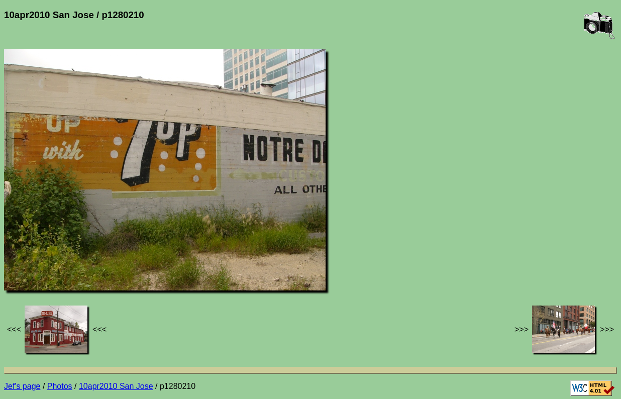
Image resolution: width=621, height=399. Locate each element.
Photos (59, 386)
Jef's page (22, 386)
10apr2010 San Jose (116, 386)
